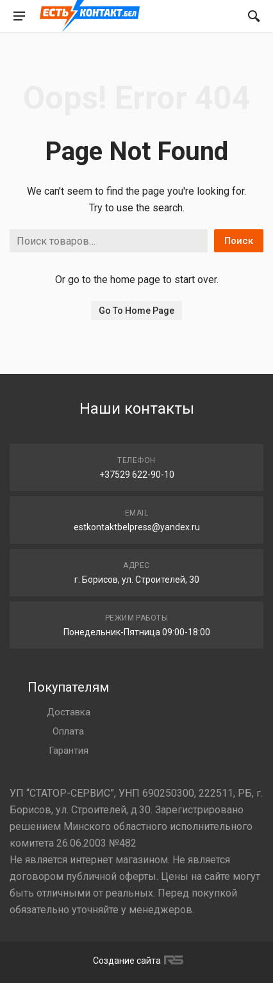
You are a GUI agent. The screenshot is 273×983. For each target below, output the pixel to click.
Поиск (238, 241)
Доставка (68, 712)
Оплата (68, 731)
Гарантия (68, 750)
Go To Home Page (136, 310)
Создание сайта (136, 960)
